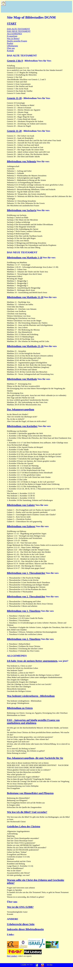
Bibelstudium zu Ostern (20, 708)
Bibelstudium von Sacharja (21, 210)
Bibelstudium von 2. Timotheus (24, 639)
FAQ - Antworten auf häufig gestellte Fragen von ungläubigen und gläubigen (33, 721)
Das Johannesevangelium (20, 409)
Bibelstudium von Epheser (21, 526)
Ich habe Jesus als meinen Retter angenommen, (32, 661)
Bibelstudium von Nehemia (21, 161)
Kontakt (10, 50)
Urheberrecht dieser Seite (20, 924)
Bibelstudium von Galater (21, 505)
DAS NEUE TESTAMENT (18, 31)
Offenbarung (12, 46)
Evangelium (12, 36)
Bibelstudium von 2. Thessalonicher (26, 596)
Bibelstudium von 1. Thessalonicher (26, 573)
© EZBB (23, 964)
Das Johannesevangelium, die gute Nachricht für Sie (35, 758)
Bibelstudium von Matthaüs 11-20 (25, 297)
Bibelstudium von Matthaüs (22, 379)
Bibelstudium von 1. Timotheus (24, 611)
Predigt (10, 43)
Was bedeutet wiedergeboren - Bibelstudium (31, 696)
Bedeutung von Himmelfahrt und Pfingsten (30, 793)
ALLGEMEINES (14, 34)
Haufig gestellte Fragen (17, 41)
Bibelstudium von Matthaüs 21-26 (25, 346)
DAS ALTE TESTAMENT (18, 29)
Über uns (11, 48)
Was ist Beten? (13, 38)
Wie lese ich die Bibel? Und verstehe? (27, 812)
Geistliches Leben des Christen (23, 826)
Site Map (49, 964)
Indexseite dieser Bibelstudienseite (25, 929)
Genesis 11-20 (14, 98)
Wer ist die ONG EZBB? (20, 907)
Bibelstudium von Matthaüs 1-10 (24, 257)
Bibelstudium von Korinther (22, 426)
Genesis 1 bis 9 (15, 60)
